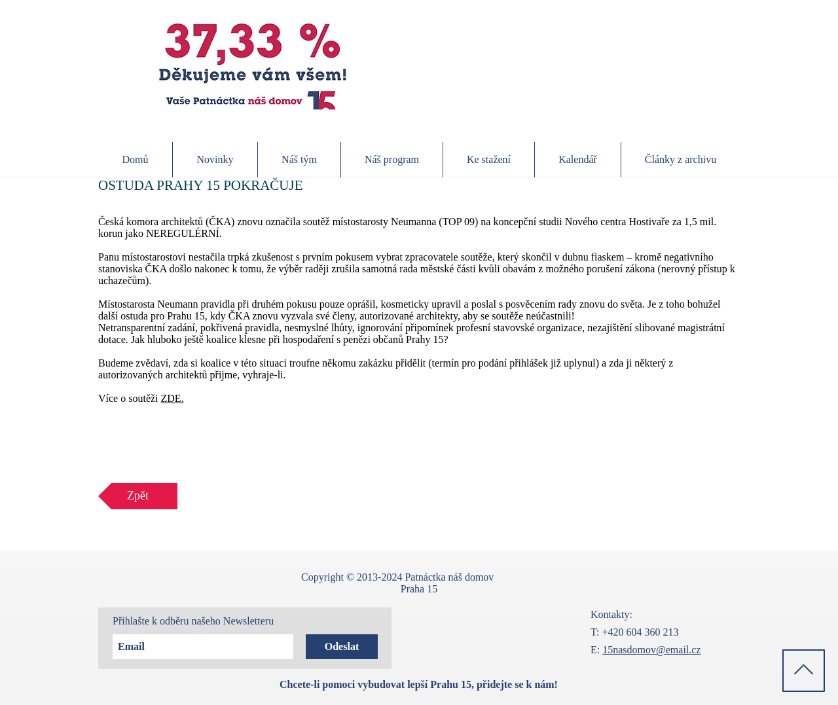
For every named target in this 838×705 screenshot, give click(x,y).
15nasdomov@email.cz (651, 649)
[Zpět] (137, 496)
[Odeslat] (342, 646)
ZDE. (172, 398)
